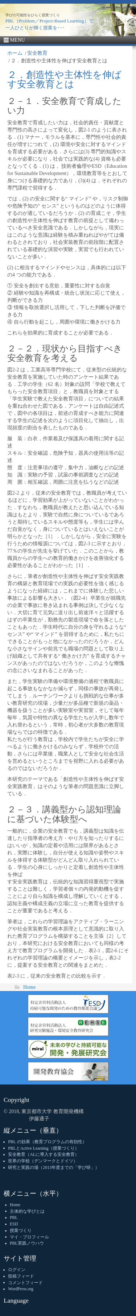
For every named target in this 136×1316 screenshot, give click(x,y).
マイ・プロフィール (29, 1237)
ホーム (14, 53)
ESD (14, 1224)
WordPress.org (20, 1288)
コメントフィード (25, 1282)
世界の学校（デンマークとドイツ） (43, 1160)
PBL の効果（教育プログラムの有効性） (47, 1141)
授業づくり (21, 1230)
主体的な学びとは (27, 1211)
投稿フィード (21, 1276)
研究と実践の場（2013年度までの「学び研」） (53, 1167)
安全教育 (37, 53)
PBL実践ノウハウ (27, 1243)
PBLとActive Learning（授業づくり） (43, 1148)
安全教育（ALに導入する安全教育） (43, 1154)
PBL (14, 1217)
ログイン (16, 1269)
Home (29, 987)
